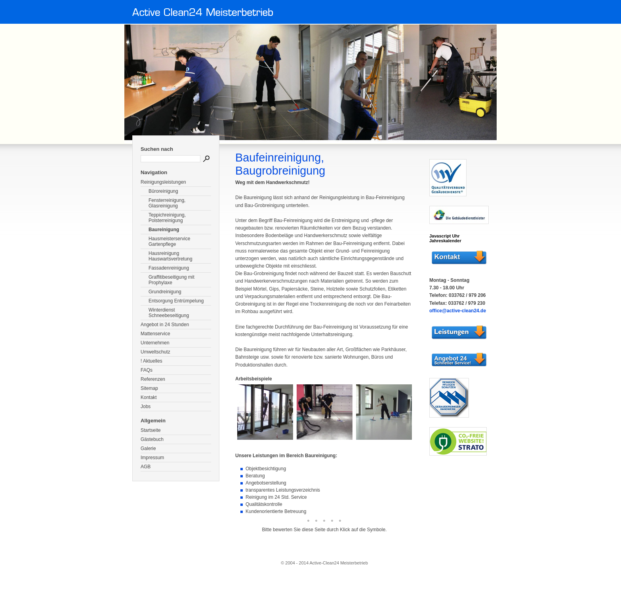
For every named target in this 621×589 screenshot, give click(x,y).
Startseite (151, 430)
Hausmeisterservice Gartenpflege (169, 241)
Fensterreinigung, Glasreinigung (167, 203)
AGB (145, 466)
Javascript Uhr (444, 236)
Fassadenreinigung (169, 268)
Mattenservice (155, 333)
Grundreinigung (165, 291)
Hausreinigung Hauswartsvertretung (170, 256)
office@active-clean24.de (457, 311)
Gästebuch (152, 439)
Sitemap (149, 388)
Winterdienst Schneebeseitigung (169, 312)
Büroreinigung (163, 191)
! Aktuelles (151, 361)
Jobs (145, 406)
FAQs (146, 370)
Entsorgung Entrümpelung (176, 301)
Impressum (152, 457)
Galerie (148, 448)
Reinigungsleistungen (163, 182)
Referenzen (153, 379)
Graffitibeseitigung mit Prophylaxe (171, 279)
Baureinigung (164, 229)
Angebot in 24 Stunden (165, 324)
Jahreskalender (445, 240)
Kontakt (149, 397)
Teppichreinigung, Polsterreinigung (167, 217)
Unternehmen (155, 343)
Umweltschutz (155, 352)
